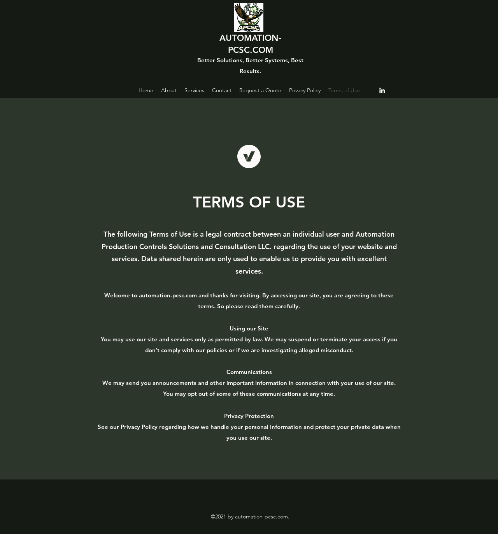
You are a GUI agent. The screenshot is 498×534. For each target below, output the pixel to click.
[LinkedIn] (382, 90)
